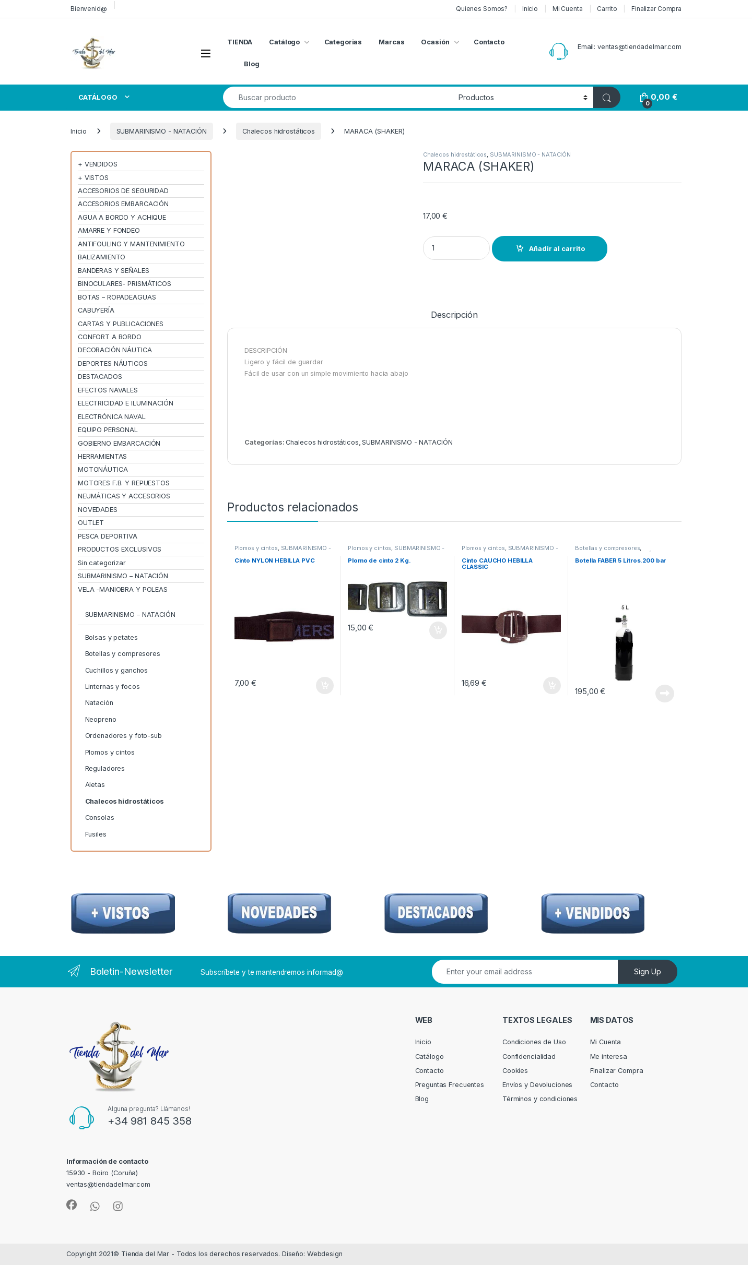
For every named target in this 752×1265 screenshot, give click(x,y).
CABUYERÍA (96, 310)
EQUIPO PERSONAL (108, 430)
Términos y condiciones (540, 1099)
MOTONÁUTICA (103, 469)
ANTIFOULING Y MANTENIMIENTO (131, 244)
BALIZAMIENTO (101, 257)
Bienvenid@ (88, 9)
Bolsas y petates (111, 637)
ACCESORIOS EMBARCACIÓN (123, 204)
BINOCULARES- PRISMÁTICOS (124, 284)
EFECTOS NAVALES (108, 390)
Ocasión (435, 42)
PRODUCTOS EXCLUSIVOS (119, 549)
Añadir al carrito (557, 249)
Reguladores (105, 768)
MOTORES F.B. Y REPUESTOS (124, 483)
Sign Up (647, 971)
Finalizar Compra (656, 9)
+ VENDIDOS (98, 164)
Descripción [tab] (454, 315)
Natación (99, 703)
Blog (252, 64)
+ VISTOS (93, 178)
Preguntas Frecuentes (449, 1085)
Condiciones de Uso (534, 1042)
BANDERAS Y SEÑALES (113, 271)
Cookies (515, 1071)
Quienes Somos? (482, 9)
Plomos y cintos (256, 548)
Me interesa (609, 1056)
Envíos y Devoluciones (537, 1085)
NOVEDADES (98, 510)
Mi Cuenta (568, 9)
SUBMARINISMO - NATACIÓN (161, 131)
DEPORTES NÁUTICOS (113, 363)
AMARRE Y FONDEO (109, 230)
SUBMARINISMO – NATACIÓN (123, 576)
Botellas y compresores (607, 548)
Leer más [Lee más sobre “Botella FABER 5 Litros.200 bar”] (664, 693)
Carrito (607, 9)
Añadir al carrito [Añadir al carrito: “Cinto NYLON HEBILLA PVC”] (325, 686)
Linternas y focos (112, 686)
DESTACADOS (100, 376)
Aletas (95, 785)
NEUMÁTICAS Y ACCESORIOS (124, 496)
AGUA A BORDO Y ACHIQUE (122, 217)
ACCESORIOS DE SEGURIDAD (123, 191)
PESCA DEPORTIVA (107, 536)
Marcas (391, 42)
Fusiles (96, 834)
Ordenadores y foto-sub (123, 735)
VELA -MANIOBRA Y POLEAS (123, 589)
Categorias (343, 42)
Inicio (530, 9)
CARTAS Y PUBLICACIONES (120, 324)
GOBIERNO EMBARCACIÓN (119, 443)
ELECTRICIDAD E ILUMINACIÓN (125, 403)
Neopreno (100, 719)
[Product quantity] (456, 248)
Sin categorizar (102, 563)
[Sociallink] (71, 1205)
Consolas (99, 817)
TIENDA (239, 42)
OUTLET (91, 523)
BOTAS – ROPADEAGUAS (117, 297)
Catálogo (284, 42)
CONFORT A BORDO (110, 337)
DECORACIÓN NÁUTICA (115, 350)
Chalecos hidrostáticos (278, 131)
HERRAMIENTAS (102, 456)
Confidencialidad (529, 1056)
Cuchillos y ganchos (116, 670)
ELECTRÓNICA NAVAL (112, 417)
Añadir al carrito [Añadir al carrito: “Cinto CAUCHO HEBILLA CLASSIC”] (552, 686)
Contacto (489, 42)
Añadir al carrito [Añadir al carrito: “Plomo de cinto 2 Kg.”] (438, 630)
